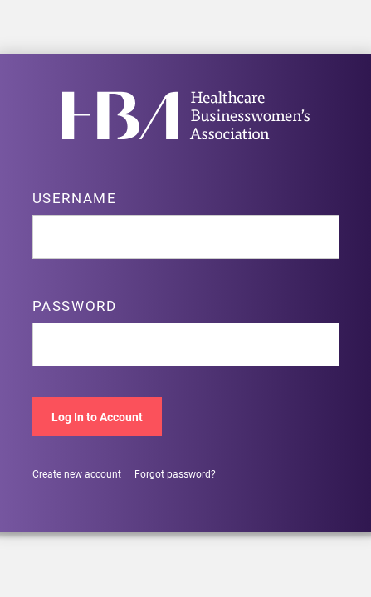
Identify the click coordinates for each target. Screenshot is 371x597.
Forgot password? (175, 474)
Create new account (76, 474)
